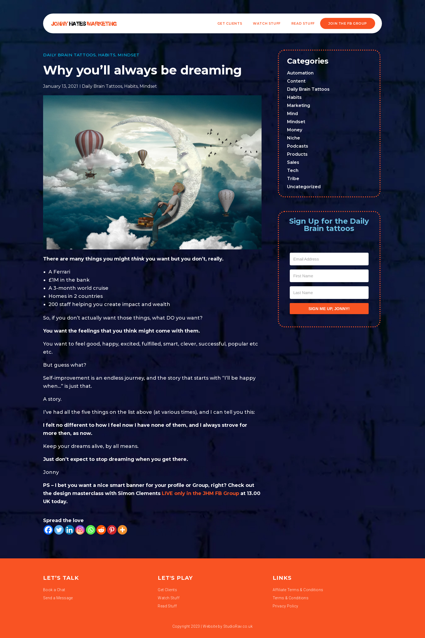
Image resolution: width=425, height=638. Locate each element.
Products (297, 154)
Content (296, 81)
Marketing (298, 105)
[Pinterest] (112, 530)
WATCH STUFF (267, 23)
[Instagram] (80, 530)
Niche (293, 138)
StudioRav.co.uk (238, 626)
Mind (292, 113)
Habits (107, 54)
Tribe (293, 178)
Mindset (128, 54)
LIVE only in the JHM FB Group (200, 493)
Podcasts (297, 146)
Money (294, 129)
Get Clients (229, 23)
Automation (300, 73)
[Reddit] (101, 530)
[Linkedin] (69, 530)
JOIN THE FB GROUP (347, 23)
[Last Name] (329, 292)
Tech (292, 170)
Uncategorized (304, 186)
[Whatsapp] (90, 530)
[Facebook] (48, 530)
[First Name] (329, 275)
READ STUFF (303, 23)
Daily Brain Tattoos (69, 54)
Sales (293, 162)
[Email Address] (329, 259)
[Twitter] (59, 530)
